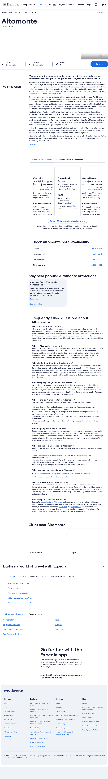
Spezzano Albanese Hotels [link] (18, 583)
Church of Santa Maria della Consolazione (49, 455)
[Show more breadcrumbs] (31, 12)
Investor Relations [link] (10, 724)
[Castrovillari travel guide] (48, 541)
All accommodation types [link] (39, 738)
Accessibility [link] (60, 724)
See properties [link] (36, 304)
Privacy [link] (58, 703)
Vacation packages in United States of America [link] (40, 723)
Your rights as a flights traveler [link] (92, 730)
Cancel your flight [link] (88, 713)
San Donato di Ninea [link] (12, 634)
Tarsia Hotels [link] (13, 588)
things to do (76, 506)
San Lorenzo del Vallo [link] (13, 629)
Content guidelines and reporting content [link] (64, 733)
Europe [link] (4, 12)
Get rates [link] (74, 207)
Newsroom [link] (8, 720)
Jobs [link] (5, 707)
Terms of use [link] (60, 711)
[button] (54, 566)
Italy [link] (10, 12)
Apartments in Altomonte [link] (18, 593)
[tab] (42, 159)
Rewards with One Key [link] (38, 742)
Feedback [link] (7, 736)
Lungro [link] (58, 624)
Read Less (32, 144)
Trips (89, 4)
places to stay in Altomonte (51, 502)
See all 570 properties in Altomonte (67, 221)
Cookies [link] (59, 707)
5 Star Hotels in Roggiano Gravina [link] (21, 598)
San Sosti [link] (59, 629)
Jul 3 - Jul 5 (97, 259)
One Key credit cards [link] (37, 746)
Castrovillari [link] (8, 619)
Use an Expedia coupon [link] (90, 722)
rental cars (63, 506)
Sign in (103, 4)
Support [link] (85, 703)
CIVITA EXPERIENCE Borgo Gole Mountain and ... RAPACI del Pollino (62, 473)
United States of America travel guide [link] (41, 704)
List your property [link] (10, 711)
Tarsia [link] (57, 619)
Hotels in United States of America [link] (39, 710)
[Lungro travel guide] (87, 541)
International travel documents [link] (93, 726)
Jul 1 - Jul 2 (97, 254)
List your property (66, 4)
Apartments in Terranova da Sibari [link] (21, 603)
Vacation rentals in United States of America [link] (41, 717)
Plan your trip (101, 12)
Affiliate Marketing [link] (10, 732)
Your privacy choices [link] (63, 728)
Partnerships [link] (8, 716)
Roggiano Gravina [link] (11, 624)
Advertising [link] (8, 728)
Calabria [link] (17, 12)
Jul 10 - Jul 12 (96, 265)
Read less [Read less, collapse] (34, 299)
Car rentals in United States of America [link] (40, 733)
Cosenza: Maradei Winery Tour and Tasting (52, 477)
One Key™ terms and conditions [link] (67, 716)
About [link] (6, 703)
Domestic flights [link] (36, 728)
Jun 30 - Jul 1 (96, 248)
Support (80, 4)
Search (99, 64)
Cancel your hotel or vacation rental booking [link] (92, 708)
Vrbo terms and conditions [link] (65, 720)
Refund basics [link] (87, 718)
